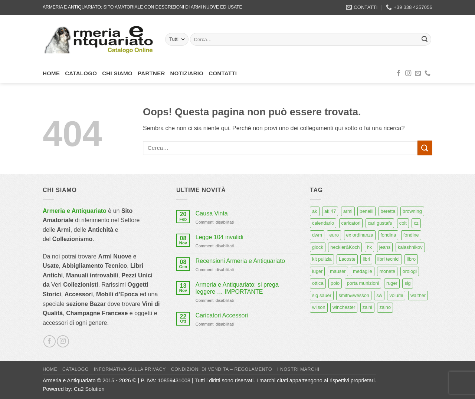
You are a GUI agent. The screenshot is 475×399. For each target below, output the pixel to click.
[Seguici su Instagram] (408, 73)
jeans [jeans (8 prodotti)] (385, 247)
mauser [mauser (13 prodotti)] (338, 271)
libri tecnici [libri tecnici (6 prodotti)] (388, 259)
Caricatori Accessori (222, 315)
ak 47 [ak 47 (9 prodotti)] (330, 211)
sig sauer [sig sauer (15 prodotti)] (321, 295)
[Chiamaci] (427, 73)
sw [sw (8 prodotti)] (379, 295)
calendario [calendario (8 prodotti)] (323, 223)
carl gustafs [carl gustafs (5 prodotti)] (380, 223)
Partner (151, 73)
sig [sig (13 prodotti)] (407, 283)
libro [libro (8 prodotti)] (411, 259)
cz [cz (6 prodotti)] (416, 223)
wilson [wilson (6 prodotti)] (318, 307)
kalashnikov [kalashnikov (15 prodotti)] (410, 247)
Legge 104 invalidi (219, 237)
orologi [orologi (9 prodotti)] (410, 271)
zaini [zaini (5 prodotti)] (367, 307)
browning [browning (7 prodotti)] (412, 211)
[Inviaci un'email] (418, 73)
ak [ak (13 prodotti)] (314, 211)
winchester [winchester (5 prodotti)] (343, 307)
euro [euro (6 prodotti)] (334, 235)
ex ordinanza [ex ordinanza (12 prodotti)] (359, 235)
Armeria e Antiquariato (75, 211)
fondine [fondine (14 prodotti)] (411, 235)
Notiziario (187, 73)
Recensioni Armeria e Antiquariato (240, 261)
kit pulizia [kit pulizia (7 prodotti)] (322, 259)
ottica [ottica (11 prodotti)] (318, 283)
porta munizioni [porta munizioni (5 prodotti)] (363, 283)
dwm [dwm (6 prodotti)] (317, 235)
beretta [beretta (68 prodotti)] (388, 211)
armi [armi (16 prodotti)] (348, 211)
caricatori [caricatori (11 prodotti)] (351, 223)
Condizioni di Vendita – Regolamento (221, 369)
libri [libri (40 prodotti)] (366, 259)
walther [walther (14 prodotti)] (418, 295)
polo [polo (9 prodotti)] (335, 283)
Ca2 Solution (89, 389)
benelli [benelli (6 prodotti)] (366, 211)
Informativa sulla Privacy (130, 369)
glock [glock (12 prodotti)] (317, 247)
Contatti (223, 73)
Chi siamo (117, 73)
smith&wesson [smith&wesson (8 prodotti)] (353, 295)
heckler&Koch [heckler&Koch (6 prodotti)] (345, 247)
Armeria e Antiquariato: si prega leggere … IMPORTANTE (237, 288)
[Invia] (424, 39)
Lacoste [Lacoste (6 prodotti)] (347, 259)
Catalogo (81, 73)
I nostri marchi (298, 369)
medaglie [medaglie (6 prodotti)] (362, 271)
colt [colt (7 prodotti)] (403, 223)
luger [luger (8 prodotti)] (317, 271)
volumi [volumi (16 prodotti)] (396, 295)
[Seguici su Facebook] (399, 73)
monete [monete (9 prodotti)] (387, 271)
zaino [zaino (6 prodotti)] (385, 307)
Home (51, 73)
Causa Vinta (212, 213)
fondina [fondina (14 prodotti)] (388, 235)
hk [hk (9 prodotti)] (369, 247)
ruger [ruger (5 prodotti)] (391, 283)
